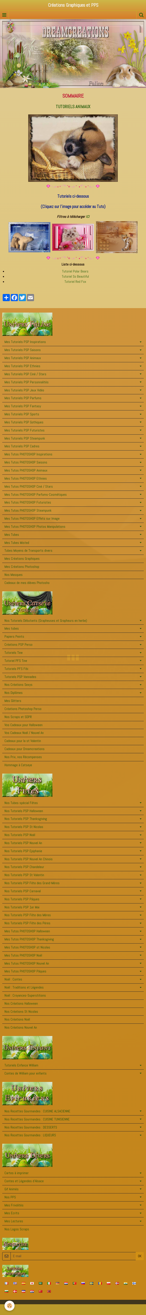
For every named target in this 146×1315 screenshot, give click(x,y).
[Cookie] (9, 1306)
